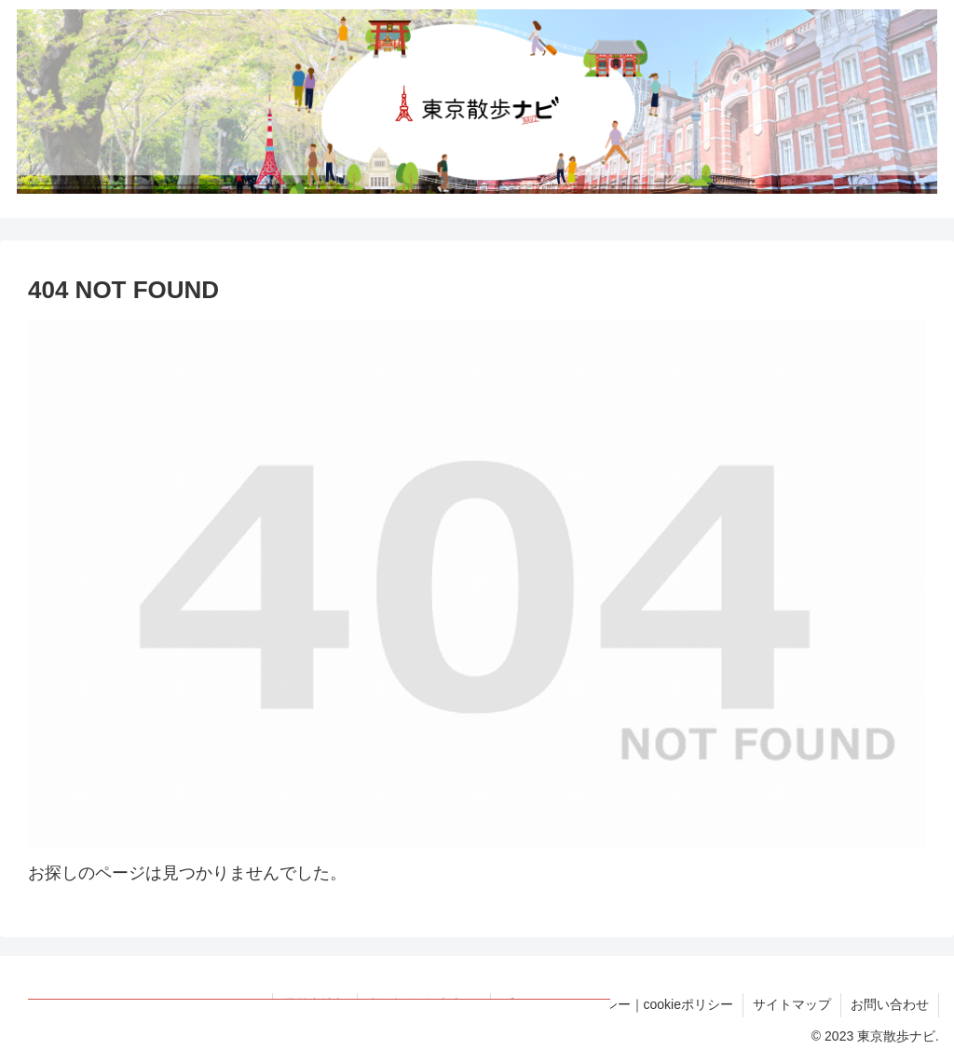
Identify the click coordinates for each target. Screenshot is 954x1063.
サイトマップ (792, 1004)
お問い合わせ (890, 1004)
